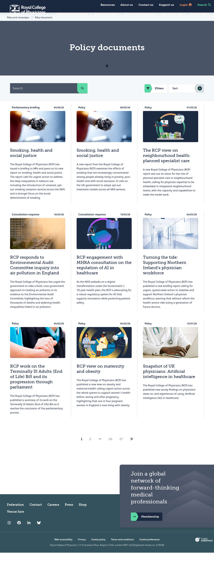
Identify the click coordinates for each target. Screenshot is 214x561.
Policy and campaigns (141, 13)
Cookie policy (98, 547)
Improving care (174, 13)
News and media (107, 13)
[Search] (43, 96)
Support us (166, 4)
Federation (15, 513)
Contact (36, 513)
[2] (131, 447)
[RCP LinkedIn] (29, 531)
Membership (200, 13)
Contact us (145, 4)
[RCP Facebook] (19, 531)
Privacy (82, 547)
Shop (83, 513)
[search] (82, 96)
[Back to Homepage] (25, 10)
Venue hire (15, 520)
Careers (53, 513)
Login (186, 4)
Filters (154, 97)
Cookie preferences (149, 547)
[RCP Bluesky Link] (39, 531)
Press (69, 513)
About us (126, 4)
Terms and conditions (122, 547)
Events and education (74, 13)
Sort (175, 96)
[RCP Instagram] (9, 531)
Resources (108, 4)
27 (121, 447)
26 (110, 447)
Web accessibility (63, 547)
